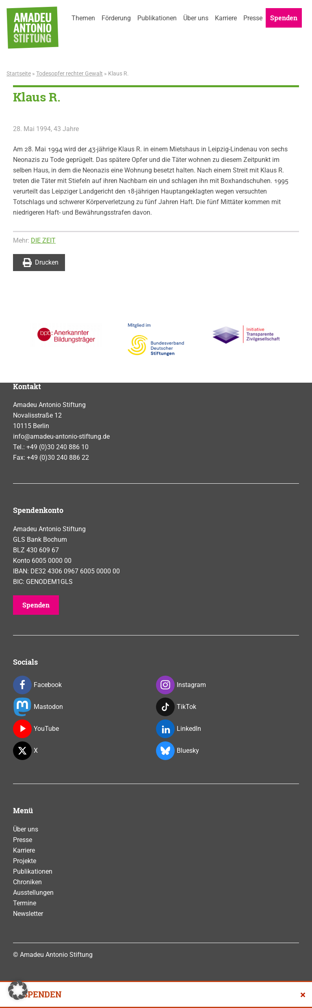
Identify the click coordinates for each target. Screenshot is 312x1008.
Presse (252, 18)
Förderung (116, 18)
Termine (24, 903)
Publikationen (157, 18)
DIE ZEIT (43, 240)
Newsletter (28, 914)
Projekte (24, 861)
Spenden (283, 17)
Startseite (18, 73)
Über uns (195, 18)
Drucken (40, 262)
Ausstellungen (33, 892)
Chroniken (27, 882)
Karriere (226, 18)
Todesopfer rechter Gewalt (69, 73)
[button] (18, 990)
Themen (83, 18)
